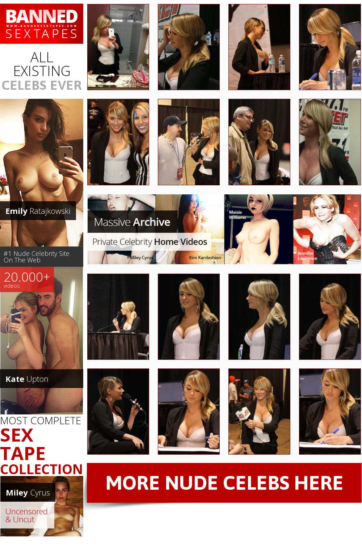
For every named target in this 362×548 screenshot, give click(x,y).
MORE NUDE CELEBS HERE (224, 482)
